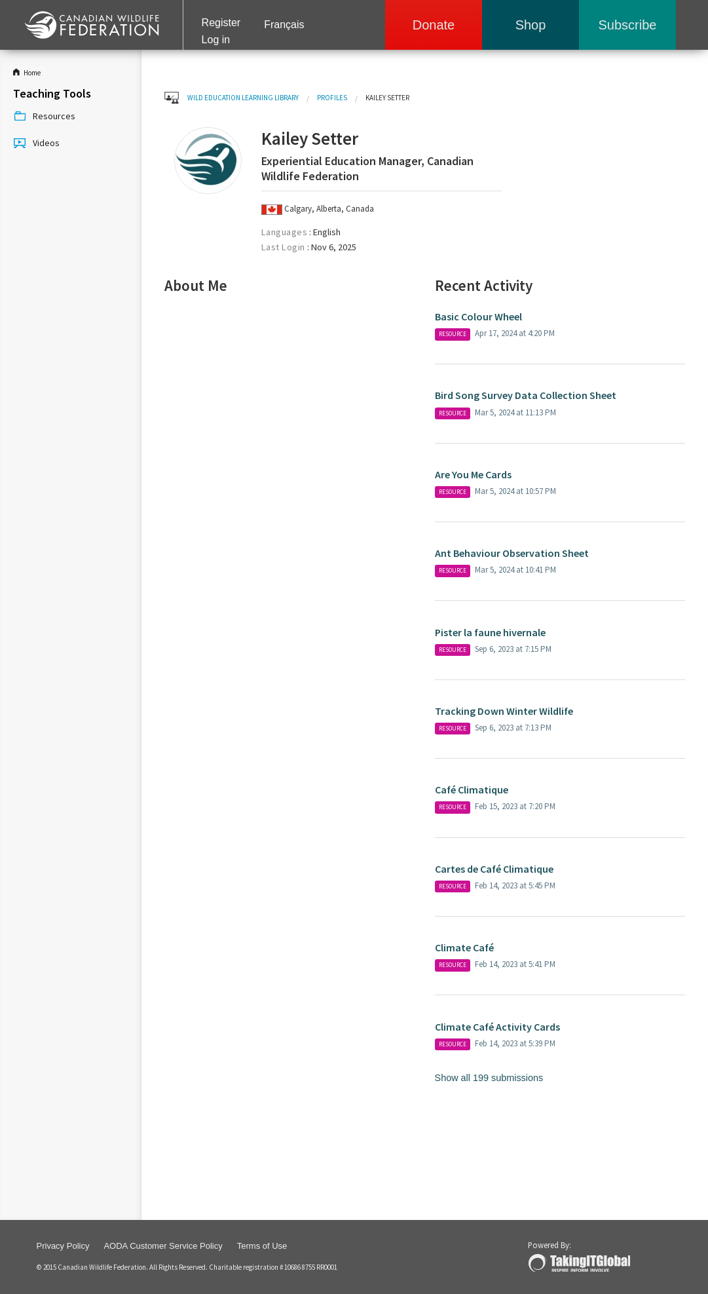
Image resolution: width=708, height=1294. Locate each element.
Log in (216, 39)
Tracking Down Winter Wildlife (504, 710)
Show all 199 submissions (489, 1078)
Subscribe (628, 24)
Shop (530, 24)
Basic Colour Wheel (478, 316)
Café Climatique (471, 789)
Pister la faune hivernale (490, 632)
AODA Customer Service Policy (162, 1246)
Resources (44, 117)
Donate (434, 24)
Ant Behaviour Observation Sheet (512, 553)
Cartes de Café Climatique (494, 868)
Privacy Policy (63, 1246)
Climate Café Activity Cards (497, 1026)
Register (221, 22)
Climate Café (465, 947)
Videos (36, 143)
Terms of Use (262, 1246)
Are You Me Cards (473, 474)
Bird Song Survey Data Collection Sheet (525, 395)
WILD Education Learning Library (243, 97)
